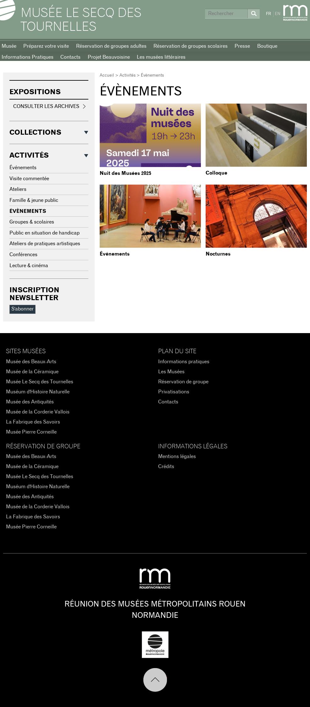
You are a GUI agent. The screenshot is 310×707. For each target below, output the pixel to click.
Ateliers (17, 189)
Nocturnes (218, 253)
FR (268, 14)
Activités (127, 75)
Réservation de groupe (183, 381)
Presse (242, 46)
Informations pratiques (183, 361)
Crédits (166, 466)
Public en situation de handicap (44, 232)
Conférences (23, 254)
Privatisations (173, 391)
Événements (115, 253)
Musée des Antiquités (30, 401)
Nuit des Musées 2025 (125, 173)
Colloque (216, 172)
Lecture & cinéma (28, 265)
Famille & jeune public (33, 200)
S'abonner (22, 308)
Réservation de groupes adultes (111, 46)
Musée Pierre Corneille (31, 431)
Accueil (107, 75)
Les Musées (171, 371)
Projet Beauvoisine (109, 57)
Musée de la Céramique (32, 371)
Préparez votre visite (46, 46)
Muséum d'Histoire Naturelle (37, 391)
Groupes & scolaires (31, 221)
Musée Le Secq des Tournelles (81, 20)
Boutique (267, 46)
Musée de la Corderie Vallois (37, 411)
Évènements (27, 211)
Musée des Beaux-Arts (31, 361)
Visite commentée (29, 178)
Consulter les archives (46, 106)
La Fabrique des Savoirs (33, 421)
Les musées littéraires (161, 57)
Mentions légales (177, 456)
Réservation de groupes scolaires (190, 46)
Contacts (70, 57)
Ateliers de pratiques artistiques (44, 243)
